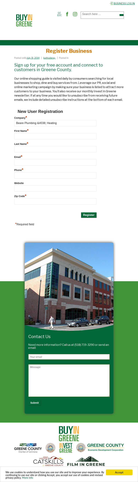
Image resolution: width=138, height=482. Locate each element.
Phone (18, 170)
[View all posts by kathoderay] (49, 58)
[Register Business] (34, 58)
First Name (21, 131)
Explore (41, 34)
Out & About (103, 26)
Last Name (21, 144)
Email (18, 157)
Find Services (86, 26)
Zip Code (20, 196)
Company (20, 118)
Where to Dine (66, 26)
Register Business (60, 34)
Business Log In (122, 3)
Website (19, 183)
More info (57, 478)
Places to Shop (46, 26)
